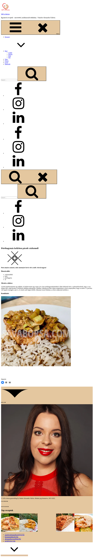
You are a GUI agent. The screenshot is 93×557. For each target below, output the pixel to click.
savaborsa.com (10, 541)
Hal (9, 57)
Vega (6, 59)
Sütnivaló (7, 64)
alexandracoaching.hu (13, 539)
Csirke (10, 52)
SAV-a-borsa (5, 14)
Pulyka (10, 54)
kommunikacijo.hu (11, 537)
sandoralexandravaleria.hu (14, 535)
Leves (6, 62)
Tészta (7, 61)
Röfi (9, 56)
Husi (20, 51)
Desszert (7, 37)
